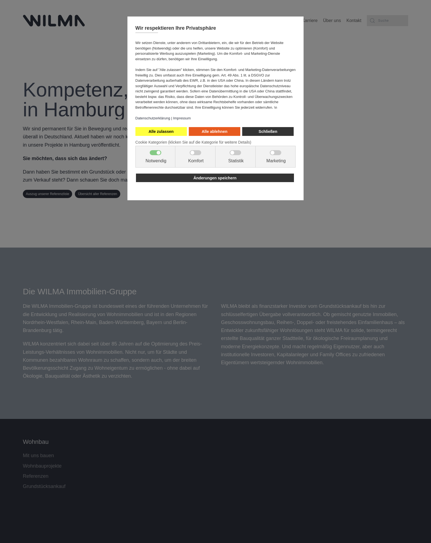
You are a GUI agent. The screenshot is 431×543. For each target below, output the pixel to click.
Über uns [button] (332, 20)
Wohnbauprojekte (42, 464)
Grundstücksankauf (44, 485)
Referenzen (35, 475)
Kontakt (354, 20)
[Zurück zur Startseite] (54, 20)
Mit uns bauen (38, 454)
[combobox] (387, 20)
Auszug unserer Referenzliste (47, 194)
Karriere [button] (310, 20)
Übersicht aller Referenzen (97, 194)
